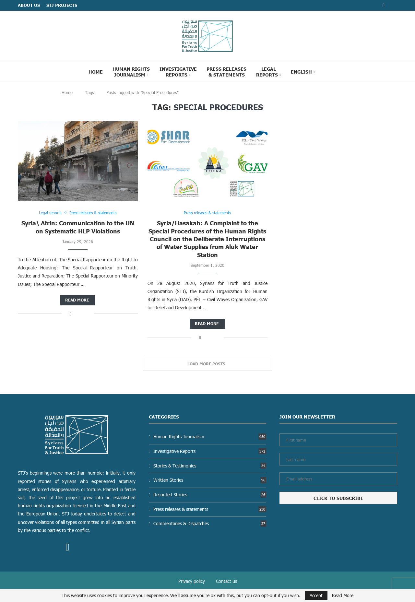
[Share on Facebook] (70, 314)
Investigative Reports (178, 71)
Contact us (226, 581)
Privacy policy (191, 581)
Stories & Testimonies (209, 466)
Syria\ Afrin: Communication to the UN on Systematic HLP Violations (77, 226)
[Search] (328, 71)
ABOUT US (29, 5)
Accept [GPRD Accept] (316, 595)
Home (96, 72)
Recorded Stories (209, 494)
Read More (342, 595)
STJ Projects (61, 5)
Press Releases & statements (226, 71)
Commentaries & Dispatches (209, 523)
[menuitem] (303, 71)
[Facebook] (384, 5)
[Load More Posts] (207, 364)
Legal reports (267, 71)
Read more (77, 300)
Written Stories (209, 480)
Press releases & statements (209, 509)
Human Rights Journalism (131, 71)
